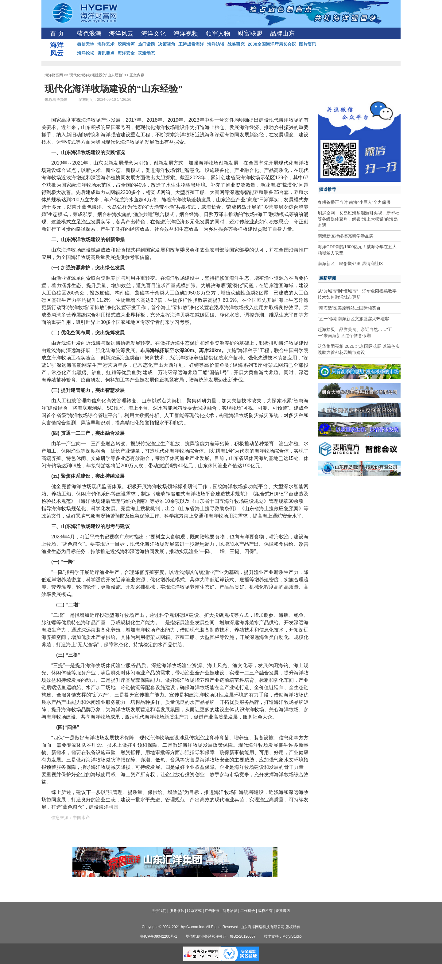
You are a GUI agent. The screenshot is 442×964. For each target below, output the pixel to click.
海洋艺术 (105, 44)
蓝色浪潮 (89, 33)
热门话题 (146, 44)
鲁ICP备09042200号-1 (158, 936)
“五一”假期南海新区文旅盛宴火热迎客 (353, 318)
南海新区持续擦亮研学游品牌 (346, 235)
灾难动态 (146, 53)
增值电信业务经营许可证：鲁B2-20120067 (221, 936)
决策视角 (166, 44)
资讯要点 (105, 53)
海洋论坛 (85, 53)
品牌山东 (282, 33)
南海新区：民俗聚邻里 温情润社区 (350, 263)
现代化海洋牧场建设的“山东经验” (96, 75)
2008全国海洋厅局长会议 (272, 44)
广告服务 (212, 911)
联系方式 (194, 911)
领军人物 (218, 33)
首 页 (57, 33)
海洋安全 (126, 53)
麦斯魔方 (283, 911)
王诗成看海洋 (191, 44)
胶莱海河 (126, 44)
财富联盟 (250, 33)
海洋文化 (153, 33)
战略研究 (236, 44)
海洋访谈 (215, 44)
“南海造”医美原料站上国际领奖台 (349, 308)
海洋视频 (185, 33)
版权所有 (265, 911)
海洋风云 (121, 33)
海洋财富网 (54, 75)
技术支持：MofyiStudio (283, 936)
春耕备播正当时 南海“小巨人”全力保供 (354, 202)
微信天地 (85, 44)
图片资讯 (307, 44)
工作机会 (247, 911)
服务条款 (176, 911)
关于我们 (159, 911)
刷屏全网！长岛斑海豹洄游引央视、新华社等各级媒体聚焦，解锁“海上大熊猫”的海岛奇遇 (358, 219)
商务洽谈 (230, 911)
